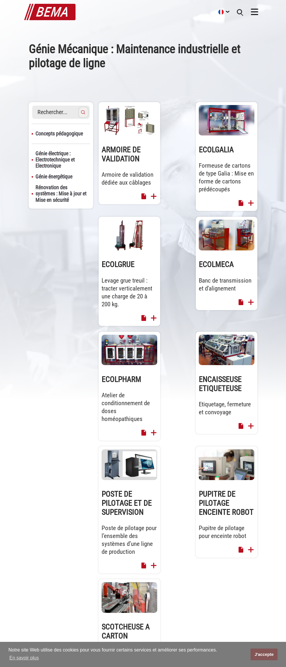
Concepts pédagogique (59, 134)
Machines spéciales (169, 611)
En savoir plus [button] (24, 657)
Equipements (162, 603)
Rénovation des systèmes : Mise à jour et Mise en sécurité (60, 194)
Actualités (159, 619)
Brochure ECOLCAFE (240, 619)
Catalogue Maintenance (243, 627)
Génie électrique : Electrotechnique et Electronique (55, 160)
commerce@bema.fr (45, 640)
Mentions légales (237, 603)
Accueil (157, 595)
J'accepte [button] (264, 654)
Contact (228, 595)
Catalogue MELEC (237, 611)
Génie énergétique (53, 177)
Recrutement (162, 635)
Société (157, 627)
